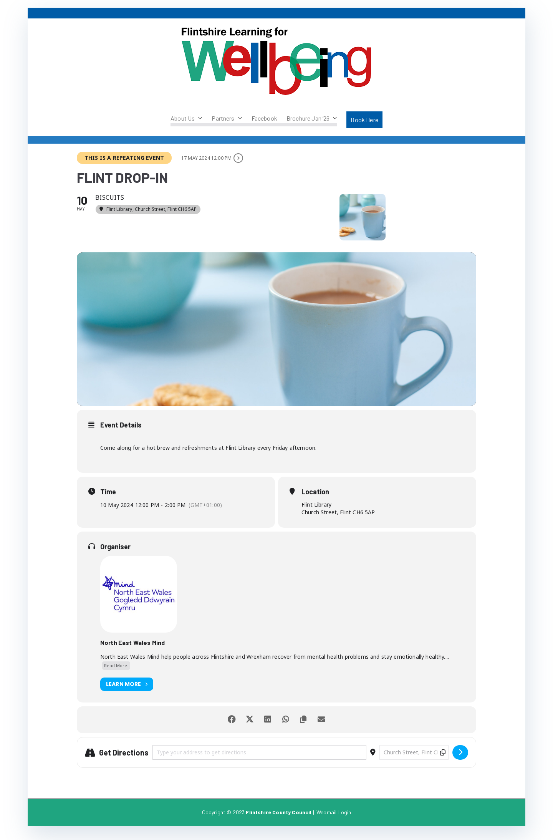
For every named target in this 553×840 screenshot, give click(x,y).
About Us (186, 118)
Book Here (364, 119)
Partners (227, 118)
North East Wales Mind (132, 649)
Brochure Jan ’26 (312, 118)
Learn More (126, 690)
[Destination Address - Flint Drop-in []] (414, 758)
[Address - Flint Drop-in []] (259, 758)
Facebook (264, 118)
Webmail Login (333, 818)
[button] (198, 118)
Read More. (116, 672)
